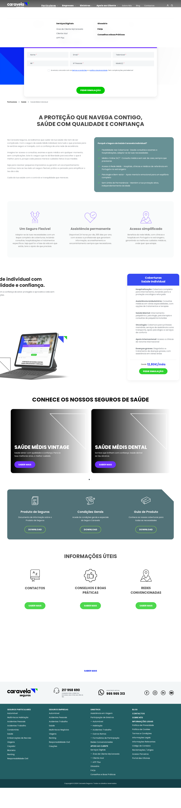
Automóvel (12, 713)
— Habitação (96, 725)
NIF (32, 63)
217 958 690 (71, 690)
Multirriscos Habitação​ (17, 717)
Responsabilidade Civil (17, 758)
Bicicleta (11, 750)
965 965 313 (115, 693)
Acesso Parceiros (140, 754)
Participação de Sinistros (102, 717)
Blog (135, 709)
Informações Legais (141, 737)
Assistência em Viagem (101, 713)
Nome (33, 55)
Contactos (138, 713)
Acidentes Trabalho (16, 725)
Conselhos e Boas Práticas (103, 774)
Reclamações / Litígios (142, 750)
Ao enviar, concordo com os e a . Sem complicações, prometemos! (92, 70)
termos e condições (79, 70)
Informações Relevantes (143, 741)
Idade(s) (120, 63)
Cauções (53, 746)
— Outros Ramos (98, 733)
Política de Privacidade (143, 725)
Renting (10, 754)
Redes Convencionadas (101, 742)
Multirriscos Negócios (59, 729)
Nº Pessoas (78, 63)
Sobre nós (137, 717)
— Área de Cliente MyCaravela (104, 754)
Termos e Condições (142, 733)
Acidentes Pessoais (16, 721)
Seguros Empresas (58, 709)
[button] (89, 479)
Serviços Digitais (98, 749)
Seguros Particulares (19, 709)
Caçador (11, 746)
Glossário (94, 766)
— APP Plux (95, 762)
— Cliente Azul (97, 758)
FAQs (92, 770)
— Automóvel (96, 721)
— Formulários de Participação (104, 738)
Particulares (12, 102)
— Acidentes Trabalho (100, 729)
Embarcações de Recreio (19, 738)
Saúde (23, 102)
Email (76, 55)
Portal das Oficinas (141, 758)
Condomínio (13, 729)
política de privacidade (98, 70)
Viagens (11, 742)
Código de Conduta (141, 745)
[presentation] (90, 79)
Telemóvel (121, 55)
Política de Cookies (141, 729)
